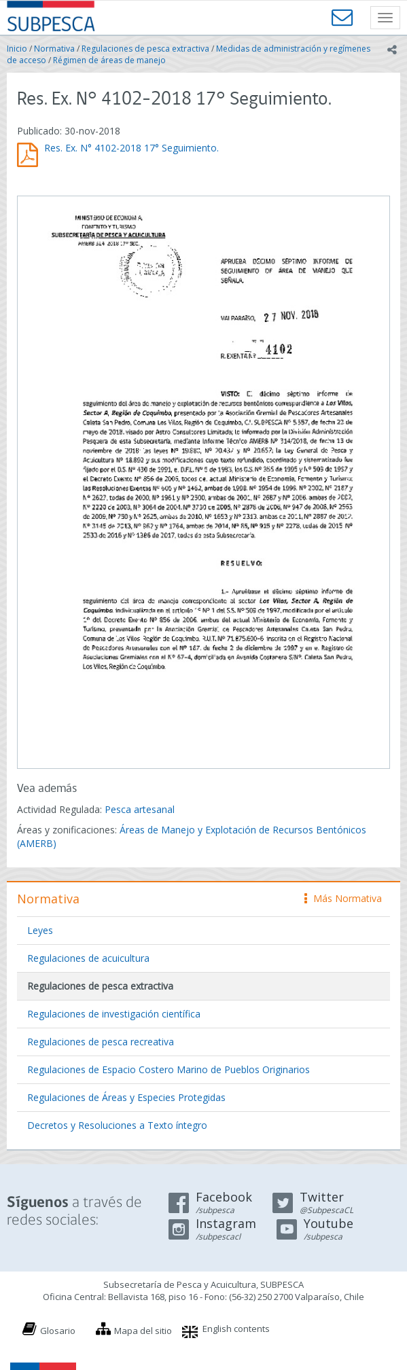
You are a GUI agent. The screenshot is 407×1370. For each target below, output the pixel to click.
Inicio (17, 48)
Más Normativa (343, 898)
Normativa (54, 48)
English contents (236, 1328)
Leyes (40, 930)
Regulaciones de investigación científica (113, 1013)
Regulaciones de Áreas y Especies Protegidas (126, 1097)
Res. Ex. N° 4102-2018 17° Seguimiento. (131, 147)
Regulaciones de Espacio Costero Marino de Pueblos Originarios (168, 1069)
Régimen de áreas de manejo (109, 60)
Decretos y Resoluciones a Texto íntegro (117, 1125)
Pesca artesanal (140, 809)
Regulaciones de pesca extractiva (145, 48)
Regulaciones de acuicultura (88, 958)
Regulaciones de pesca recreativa (100, 1041)
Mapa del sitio (143, 1330)
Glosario (57, 1330)
